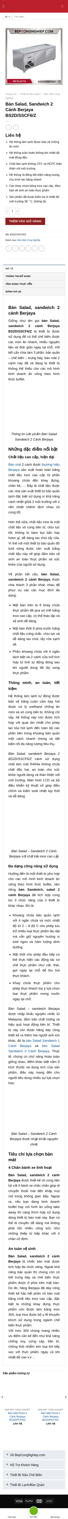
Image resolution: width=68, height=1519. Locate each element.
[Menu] (5, 6)
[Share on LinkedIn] (41, 248)
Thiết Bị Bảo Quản (30, 94)
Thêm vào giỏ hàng (25, 221)
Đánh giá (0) (13, 291)
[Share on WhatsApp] (9, 248)
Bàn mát (14, 464)
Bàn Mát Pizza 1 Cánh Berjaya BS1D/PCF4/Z (50, 1416)
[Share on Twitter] (22, 248)
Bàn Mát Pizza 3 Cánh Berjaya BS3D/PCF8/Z (17, 1416)
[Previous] (2, 1404)
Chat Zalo (12, 1513)
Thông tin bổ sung (18, 276)
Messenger (55, 1513)
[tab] (34, 268)
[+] (7, 1453)
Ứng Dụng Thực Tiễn (19, 284)
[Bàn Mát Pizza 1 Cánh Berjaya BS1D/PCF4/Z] (50, 1392)
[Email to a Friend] (28, 248)
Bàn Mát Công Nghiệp (28, 240)
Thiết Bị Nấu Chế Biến (23, 1474)
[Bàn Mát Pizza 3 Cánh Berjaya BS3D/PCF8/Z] (17, 1392)
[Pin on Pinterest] (35, 248)
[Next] (65, 1404)
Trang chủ (11, 94)
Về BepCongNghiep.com (24, 1454)
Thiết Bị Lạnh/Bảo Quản (24, 1484)
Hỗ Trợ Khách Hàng (21, 1464)
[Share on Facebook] (15, 248)
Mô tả (9, 268)
